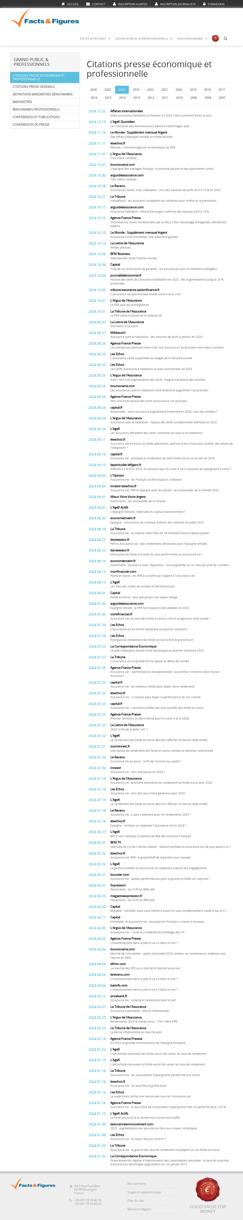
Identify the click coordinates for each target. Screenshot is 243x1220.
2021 (164, 89)
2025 (107, 89)
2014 (122, 97)
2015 (108, 97)
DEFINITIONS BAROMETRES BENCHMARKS (43, 94)
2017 (221, 89)
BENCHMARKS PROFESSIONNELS (36, 109)
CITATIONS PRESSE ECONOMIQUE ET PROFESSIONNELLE (39, 77)
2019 (193, 89)
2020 (179, 89)
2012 (151, 97)
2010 (179, 97)
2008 (208, 97)
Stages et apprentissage (144, 1192)
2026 (93, 89)
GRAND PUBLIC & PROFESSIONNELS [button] (143, 38)
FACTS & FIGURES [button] (95, 38)
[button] (225, 38)
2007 (222, 97)
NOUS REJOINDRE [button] (192, 38)
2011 (165, 97)
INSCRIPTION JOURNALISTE (175, 4)
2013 (136, 97)
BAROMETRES (22, 102)
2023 (136, 89)
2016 (94, 97)
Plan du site (135, 1200)
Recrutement (136, 1183)
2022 (150, 89)
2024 (122, 89)
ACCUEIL (70, 4)
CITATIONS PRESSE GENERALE (34, 87)
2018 (207, 89)
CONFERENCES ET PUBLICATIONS (36, 117)
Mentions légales (139, 1209)
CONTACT (96, 4)
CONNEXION (213, 4)
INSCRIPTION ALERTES (130, 4)
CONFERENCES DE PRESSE (31, 124)
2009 (193, 97)
